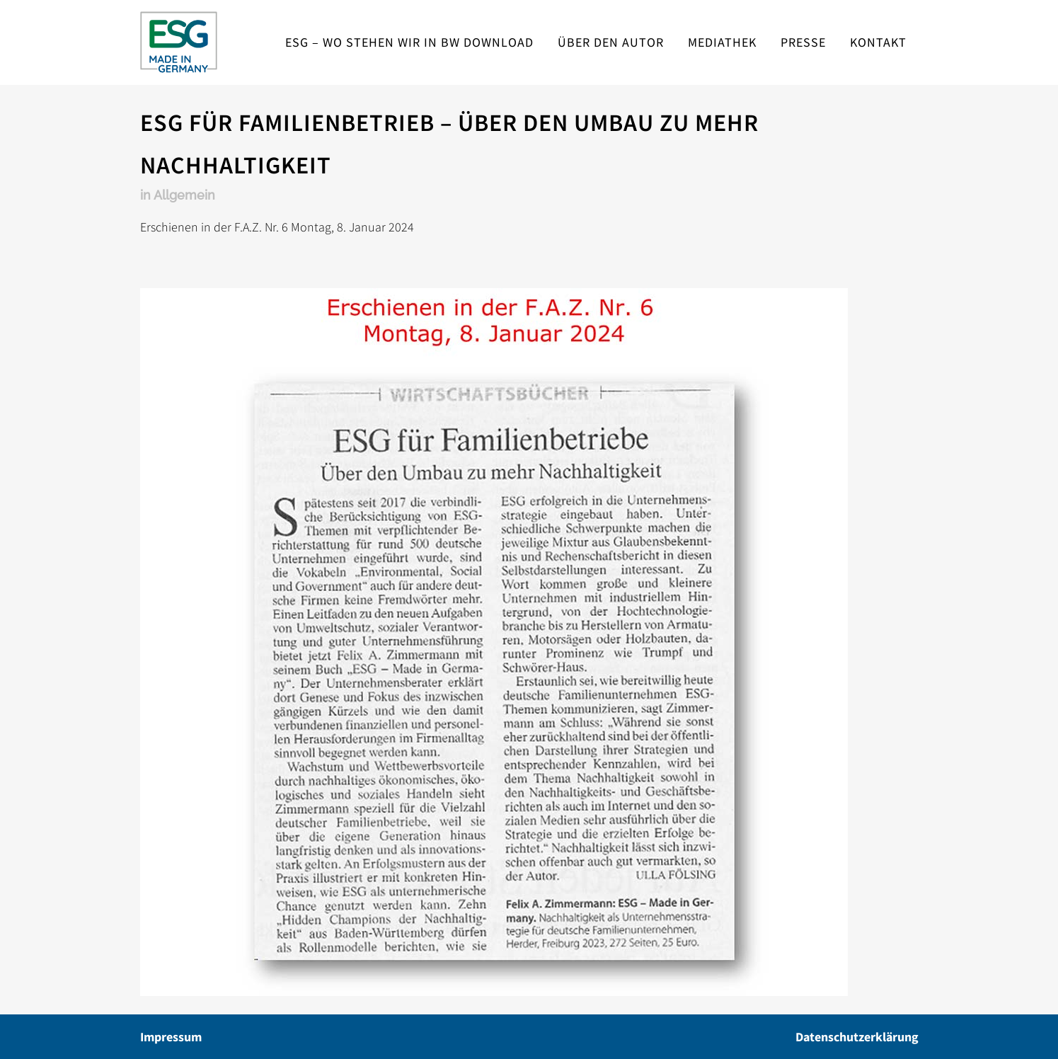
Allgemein (184, 195)
